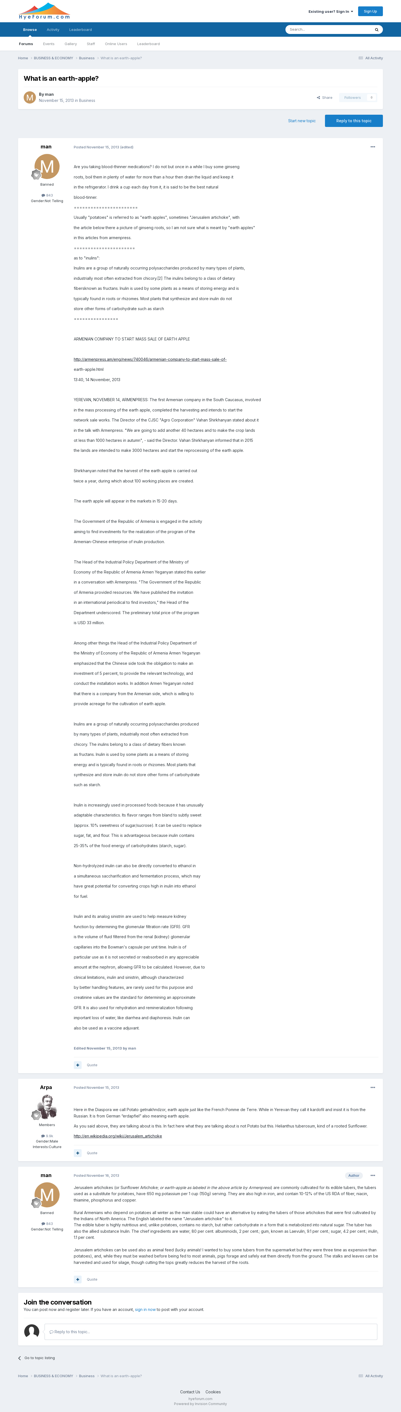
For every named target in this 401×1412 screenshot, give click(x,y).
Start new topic (302, 120)
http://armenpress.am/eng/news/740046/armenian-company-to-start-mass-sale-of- (150, 359)
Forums (26, 43)
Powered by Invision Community (200, 1404)
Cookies (213, 1391)
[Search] (313, 29)
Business (87, 100)
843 (47, 195)
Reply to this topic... (70, 1331)
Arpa (46, 1087)
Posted (96, 147)
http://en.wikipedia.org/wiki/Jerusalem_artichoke (118, 1136)
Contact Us (190, 1391)
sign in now (145, 1309)
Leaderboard (148, 43)
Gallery (71, 43)
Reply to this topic (353, 120)
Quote (92, 1065)
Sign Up (370, 11)
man (49, 94)
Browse (30, 32)
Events (49, 43)
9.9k (47, 1136)
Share (324, 97)
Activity (53, 29)
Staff (91, 43)
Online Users (116, 43)
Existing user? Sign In (331, 11)
